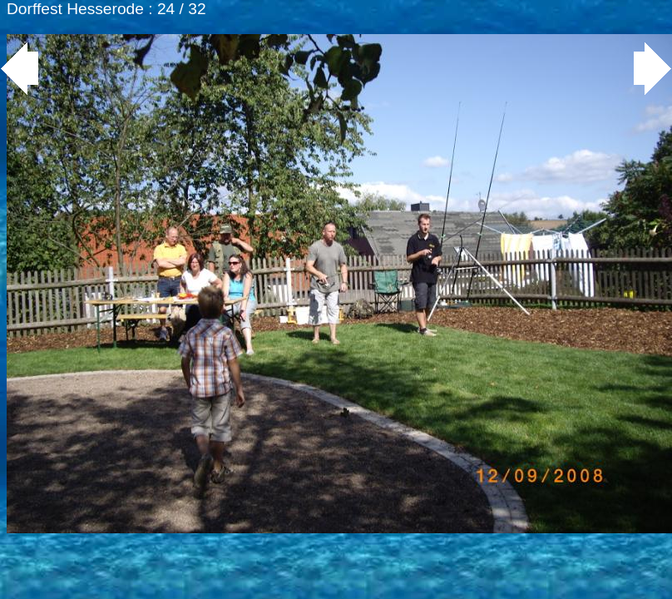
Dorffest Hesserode (75, 8)
